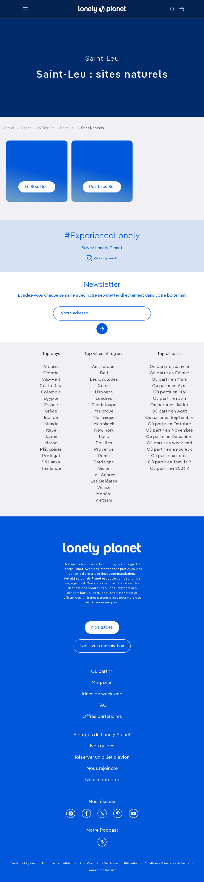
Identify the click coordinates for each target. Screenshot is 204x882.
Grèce (51, 411)
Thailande (51, 469)
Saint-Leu (102, 58)
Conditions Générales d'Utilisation (113, 863)
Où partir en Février (169, 373)
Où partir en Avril (169, 386)
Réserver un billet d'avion (102, 757)
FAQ (102, 705)
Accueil (9, 128)
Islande (51, 424)
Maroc (51, 443)
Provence (104, 449)
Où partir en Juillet (169, 405)
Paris (104, 437)
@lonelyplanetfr (102, 258)
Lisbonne (104, 392)
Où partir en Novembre (169, 430)
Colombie (51, 392)
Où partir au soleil (169, 456)
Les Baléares (104, 481)
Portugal (51, 456)
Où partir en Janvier (169, 367)
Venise (103, 488)
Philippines (51, 449)
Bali (104, 373)
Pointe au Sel (102, 187)
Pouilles (104, 443)
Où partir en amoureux (169, 449)
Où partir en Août (169, 411)
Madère (104, 494)
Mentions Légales (23, 863)
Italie (51, 430)
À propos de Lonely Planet (102, 734)
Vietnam (103, 500)
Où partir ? (102, 671)
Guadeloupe (104, 405)
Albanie (51, 367)
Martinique (104, 418)
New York (104, 430)
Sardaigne (104, 462)
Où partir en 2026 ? (169, 469)
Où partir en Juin (169, 399)
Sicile (103, 469)
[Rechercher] (172, 9)
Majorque (103, 411)
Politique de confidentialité (61, 863)
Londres (104, 399)
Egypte (51, 399)
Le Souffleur (37, 187)
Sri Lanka (51, 462)
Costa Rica (51, 386)
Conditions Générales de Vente (167, 863)
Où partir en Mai (169, 392)
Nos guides (102, 627)
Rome (104, 456)
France (25, 128)
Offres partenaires (102, 716)
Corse (104, 386)
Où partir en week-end (169, 443)
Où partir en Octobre (169, 424)
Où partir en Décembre (169, 437)
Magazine (102, 683)
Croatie (51, 373)
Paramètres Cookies (102, 870)
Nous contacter (102, 780)
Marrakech (103, 424)
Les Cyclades (104, 380)
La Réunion (45, 128)
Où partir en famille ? (169, 462)
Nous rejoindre (102, 768)
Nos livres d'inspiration (102, 646)
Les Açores (104, 475)
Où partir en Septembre (169, 418)
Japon (51, 437)
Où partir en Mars (169, 380)
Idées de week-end (102, 694)
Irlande (51, 418)
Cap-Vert (51, 380)
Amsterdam (104, 367)
